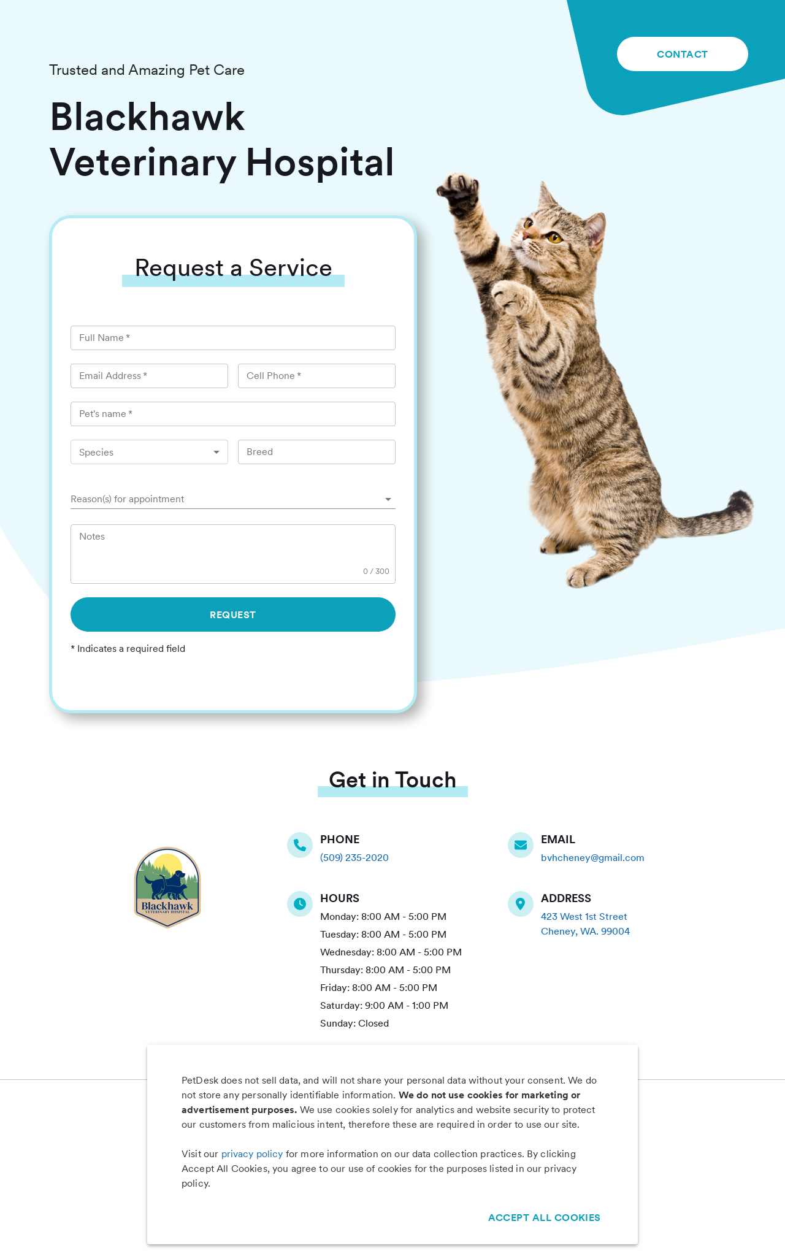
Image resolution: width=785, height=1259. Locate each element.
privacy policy (252, 1154)
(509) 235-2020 (354, 857)
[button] (233, 499)
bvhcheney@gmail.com (593, 857)
